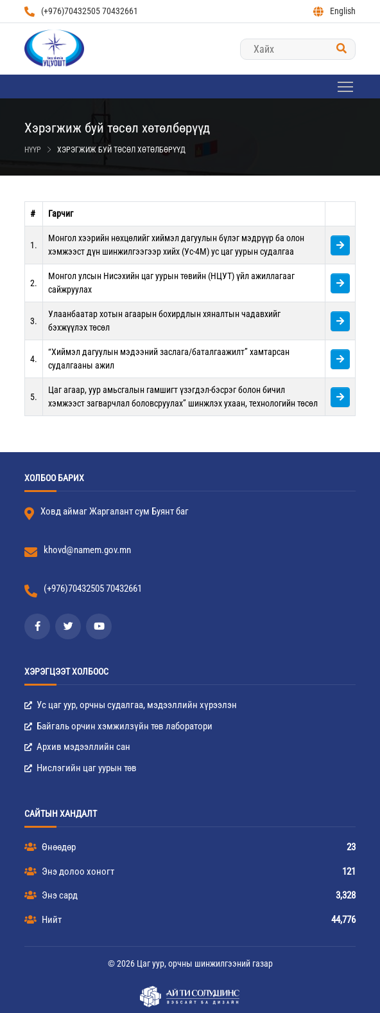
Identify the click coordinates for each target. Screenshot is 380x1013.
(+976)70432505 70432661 (81, 11)
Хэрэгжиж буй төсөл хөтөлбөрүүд (121, 150)
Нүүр (32, 150)
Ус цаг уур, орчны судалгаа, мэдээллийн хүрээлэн (130, 705)
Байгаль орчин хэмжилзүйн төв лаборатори (118, 726)
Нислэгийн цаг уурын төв (80, 768)
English (334, 11)
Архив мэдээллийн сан (77, 747)
